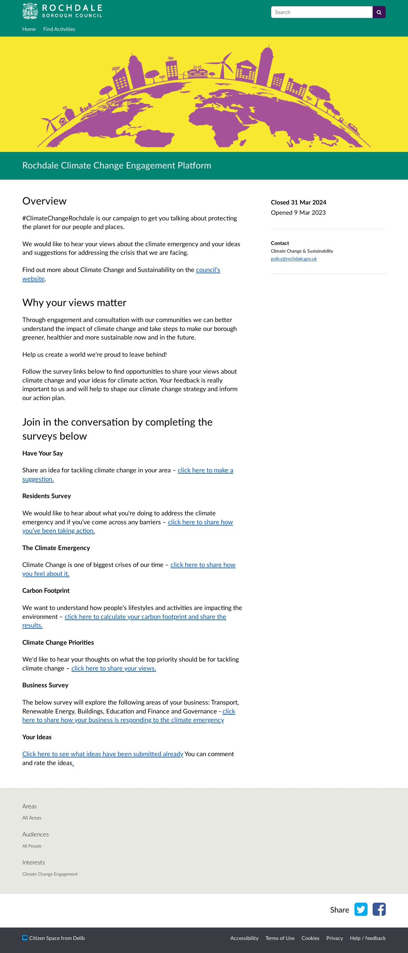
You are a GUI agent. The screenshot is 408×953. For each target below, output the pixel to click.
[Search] (379, 12)
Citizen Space (44, 938)
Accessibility (244, 938)
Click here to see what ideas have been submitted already (102, 753)
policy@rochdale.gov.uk (294, 258)
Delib (79, 938)
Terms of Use (280, 938)
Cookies (310, 938)
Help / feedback (368, 938)
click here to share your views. (113, 668)
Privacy (334, 938)
